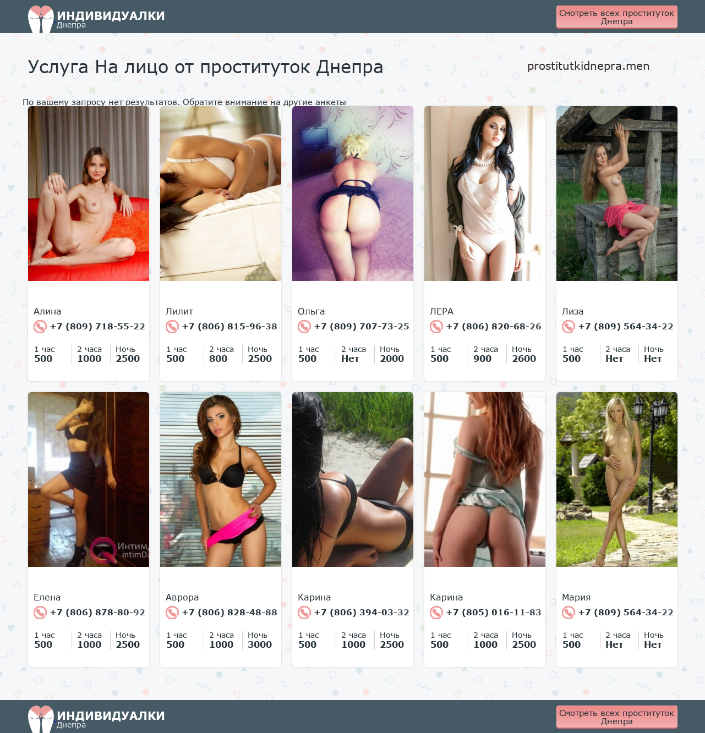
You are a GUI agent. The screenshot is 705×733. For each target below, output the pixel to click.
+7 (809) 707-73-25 (353, 326)
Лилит (179, 311)
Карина (314, 597)
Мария (576, 597)
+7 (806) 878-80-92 (89, 612)
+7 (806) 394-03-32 (353, 612)
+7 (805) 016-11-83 (486, 612)
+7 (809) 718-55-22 (89, 326)
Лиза (573, 311)
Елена (47, 597)
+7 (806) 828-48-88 (221, 612)
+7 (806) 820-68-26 (486, 326)
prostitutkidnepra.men (588, 65)
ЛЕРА (441, 311)
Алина (48, 311)
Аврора (182, 597)
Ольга (311, 311)
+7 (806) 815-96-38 (221, 326)
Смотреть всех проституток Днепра (616, 17)
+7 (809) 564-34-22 (618, 326)
